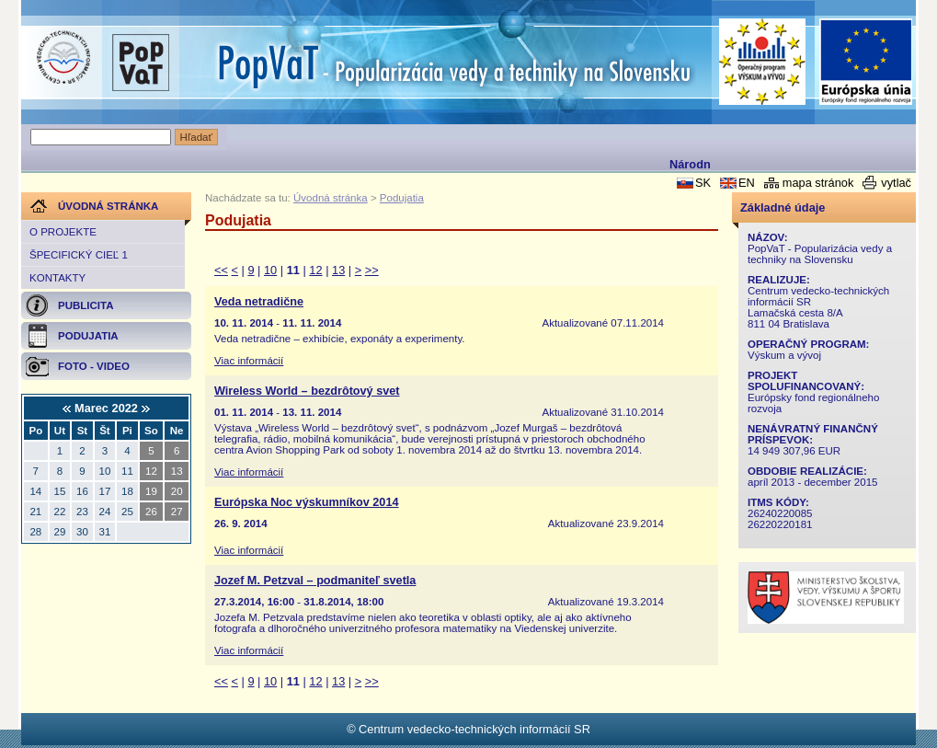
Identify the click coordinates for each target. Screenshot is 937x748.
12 (315, 270)
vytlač (896, 183)
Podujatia (402, 197)
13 (338, 270)
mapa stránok (818, 183)
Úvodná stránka (330, 197)
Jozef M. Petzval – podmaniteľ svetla (315, 580)
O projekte (63, 231)
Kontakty (57, 277)
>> (372, 270)
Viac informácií (248, 360)
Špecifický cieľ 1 (78, 254)
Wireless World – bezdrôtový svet (307, 391)
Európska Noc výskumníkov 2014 (306, 502)
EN (746, 183)
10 (270, 270)
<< (221, 270)
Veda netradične (258, 301)
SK (703, 183)
